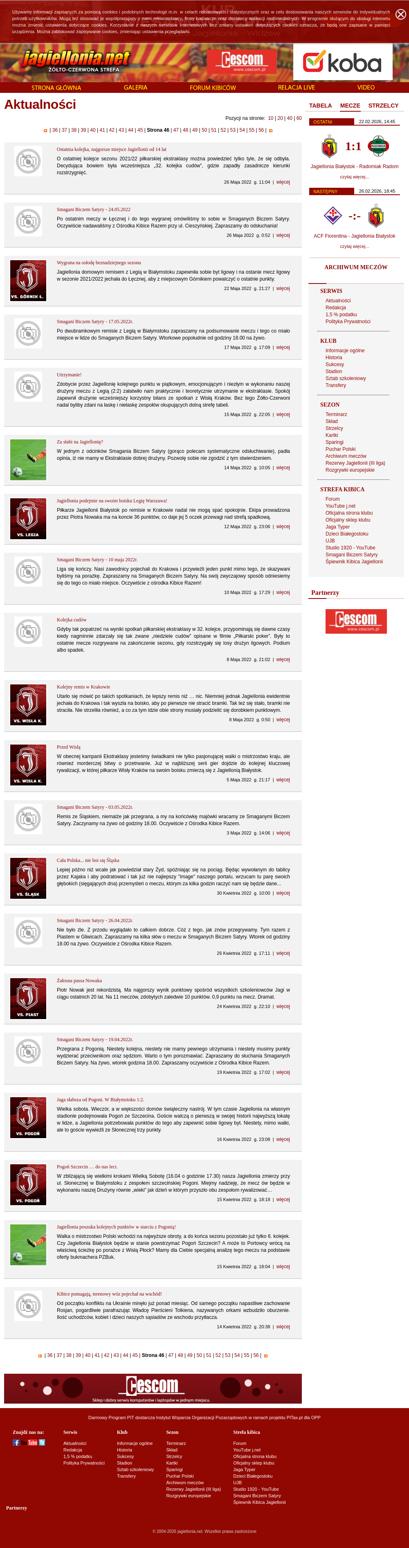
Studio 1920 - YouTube (350, 548)
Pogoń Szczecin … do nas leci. (87, 1167)
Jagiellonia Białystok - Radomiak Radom (355, 166)
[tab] (321, 106)
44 (131, 130)
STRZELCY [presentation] (384, 105)
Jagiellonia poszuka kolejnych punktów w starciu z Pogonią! (116, 1227)
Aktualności (338, 301)
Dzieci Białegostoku (347, 534)
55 (251, 130)
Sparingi (335, 442)
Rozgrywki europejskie (350, 470)
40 (289, 118)
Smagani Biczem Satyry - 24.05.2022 (93, 209)
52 (223, 130)
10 (270, 118)
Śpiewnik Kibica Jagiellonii (354, 562)
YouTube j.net (340, 506)
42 (112, 130)
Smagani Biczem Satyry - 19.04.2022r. (95, 1039)
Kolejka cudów (72, 620)
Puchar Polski (340, 449)
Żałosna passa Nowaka (79, 980)
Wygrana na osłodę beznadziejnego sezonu (99, 263)
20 (280, 118)
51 (214, 130)
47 (176, 130)
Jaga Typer (338, 527)
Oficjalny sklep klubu (348, 520)
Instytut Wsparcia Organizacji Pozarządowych (201, 1417)
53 (233, 130)
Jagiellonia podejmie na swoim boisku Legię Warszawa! (112, 501)
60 (299, 118)
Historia (334, 357)
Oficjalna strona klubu (349, 513)
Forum (333, 499)
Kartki (332, 435)
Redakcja (336, 307)
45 (140, 130)
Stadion (334, 371)
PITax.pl (295, 1417)
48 (185, 130)
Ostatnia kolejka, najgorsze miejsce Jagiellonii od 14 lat (111, 149)
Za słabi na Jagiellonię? (80, 442)
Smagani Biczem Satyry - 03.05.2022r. (95, 807)
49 (195, 130)
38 (74, 130)
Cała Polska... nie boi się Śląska (88, 860)
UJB (330, 541)
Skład (332, 421)
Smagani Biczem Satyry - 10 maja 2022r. (97, 559)
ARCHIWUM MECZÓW (355, 267)
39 (83, 130)
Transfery (336, 385)
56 (261, 130)
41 (102, 130)
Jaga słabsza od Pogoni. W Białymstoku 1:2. (100, 1099)
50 (204, 130)
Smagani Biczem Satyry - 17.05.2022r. (95, 321)
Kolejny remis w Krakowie (83, 687)
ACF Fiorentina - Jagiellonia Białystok (354, 236)
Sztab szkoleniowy (346, 378)
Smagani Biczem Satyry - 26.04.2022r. (95, 920)
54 (242, 130)
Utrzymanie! (69, 375)
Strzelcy (334, 428)
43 (121, 130)
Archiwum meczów (346, 456)
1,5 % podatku (341, 314)
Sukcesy (335, 364)
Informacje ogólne (345, 350)
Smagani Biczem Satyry (352, 555)
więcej (283, 182)
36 (55, 130)
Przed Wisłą (69, 747)
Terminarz (336, 414)
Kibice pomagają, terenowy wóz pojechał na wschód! (109, 1294)
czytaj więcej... (354, 176)
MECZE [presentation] (350, 105)
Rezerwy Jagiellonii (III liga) (355, 463)
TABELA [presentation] (320, 105)
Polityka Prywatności (348, 321)
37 (65, 130)
